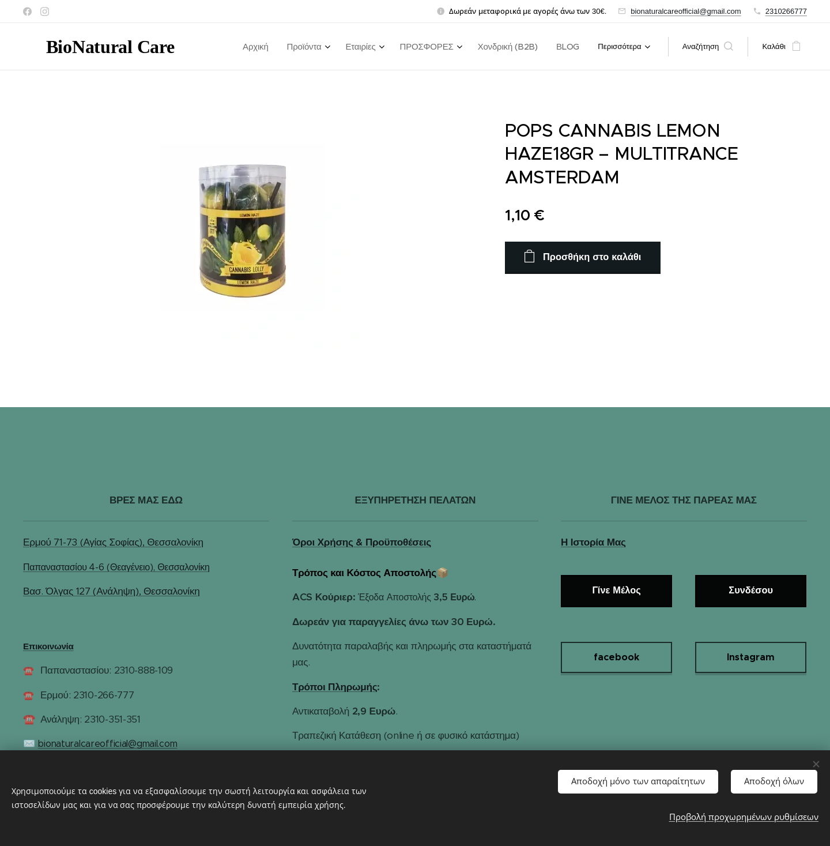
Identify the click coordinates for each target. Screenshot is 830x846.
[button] (708, 46)
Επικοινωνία (48, 646)
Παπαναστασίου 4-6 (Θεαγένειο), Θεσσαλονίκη (116, 567)
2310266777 (786, 11)
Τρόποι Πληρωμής (334, 686)
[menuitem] (279, 46)
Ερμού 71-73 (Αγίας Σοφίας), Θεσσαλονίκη (113, 542)
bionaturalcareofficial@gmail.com (686, 11)
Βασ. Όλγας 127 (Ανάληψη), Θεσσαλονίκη (111, 591)
